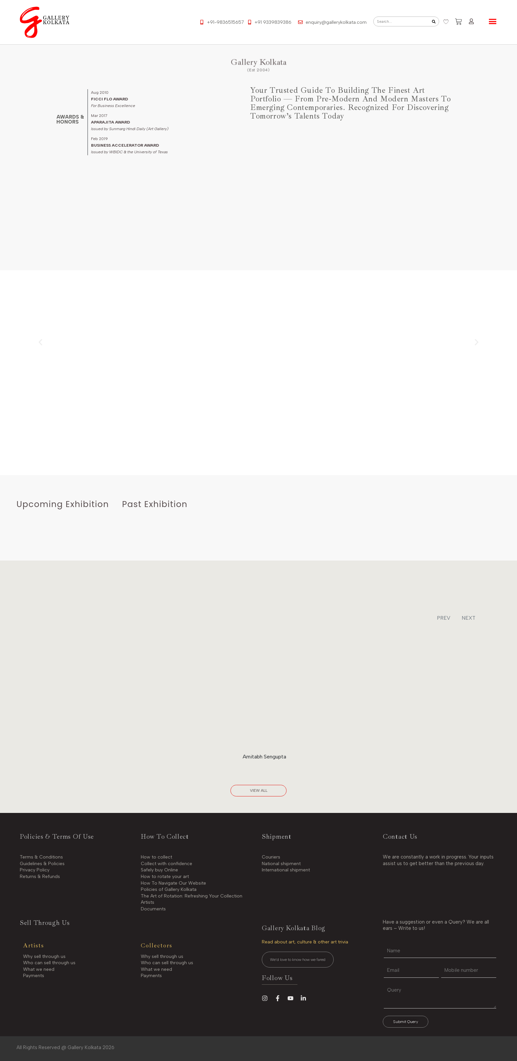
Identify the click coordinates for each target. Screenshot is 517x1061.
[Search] (434, 21)
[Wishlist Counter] (445, 21)
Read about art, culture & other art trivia (305, 942)
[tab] (62, 504)
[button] (40, 342)
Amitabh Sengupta (264, 756)
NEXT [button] (468, 618)
